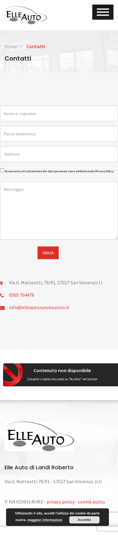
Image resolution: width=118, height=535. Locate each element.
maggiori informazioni (45, 520)
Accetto (84, 520)
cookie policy (91, 502)
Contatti (35, 46)
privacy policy (60, 502)
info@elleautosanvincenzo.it (39, 307)
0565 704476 (21, 295)
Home (11, 46)
